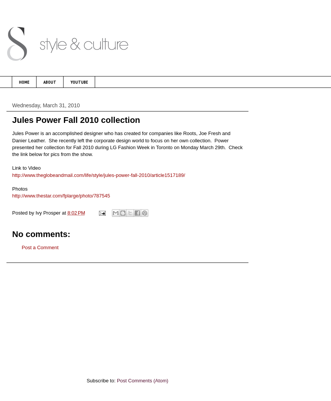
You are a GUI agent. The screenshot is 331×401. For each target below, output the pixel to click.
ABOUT (49, 82)
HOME (24, 82)
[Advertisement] (127, 316)
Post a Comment (40, 247)
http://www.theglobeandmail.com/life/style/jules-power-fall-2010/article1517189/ (98, 175)
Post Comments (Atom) (142, 380)
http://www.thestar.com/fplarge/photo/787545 (61, 196)
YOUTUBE (79, 82)
